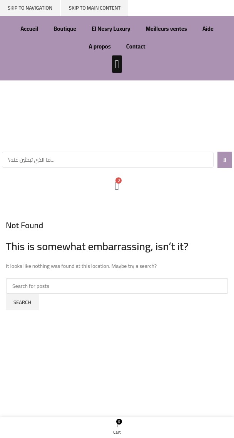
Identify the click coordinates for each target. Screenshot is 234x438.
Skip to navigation (30, 7)
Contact (135, 46)
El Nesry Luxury (111, 28)
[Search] (117, 286)
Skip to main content (94, 7)
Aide (208, 28)
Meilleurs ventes (166, 28)
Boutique (64, 28)
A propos (99, 46)
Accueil (29, 28)
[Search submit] (224, 160)
